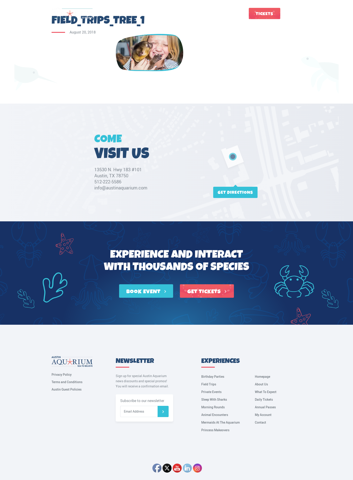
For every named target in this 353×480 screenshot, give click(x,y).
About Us (261, 384)
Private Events (211, 392)
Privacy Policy (62, 374)
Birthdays (198, 13)
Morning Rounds (213, 407)
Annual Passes (265, 407)
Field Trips (208, 384)
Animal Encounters (214, 415)
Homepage (262, 376)
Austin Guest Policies (66, 389)
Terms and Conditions (67, 382)
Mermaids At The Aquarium (220, 422)
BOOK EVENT (146, 292)
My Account (299, 13)
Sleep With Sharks (214, 399)
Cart (289, 13)
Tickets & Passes (172, 13)
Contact (234, 13)
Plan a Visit (145, 13)
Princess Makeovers (215, 430)
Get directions (235, 192)
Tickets (264, 14)
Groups (216, 13)
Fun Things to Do (118, 13)
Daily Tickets (264, 399)
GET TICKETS (206, 292)
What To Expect (265, 392)
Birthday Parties (212, 376)
